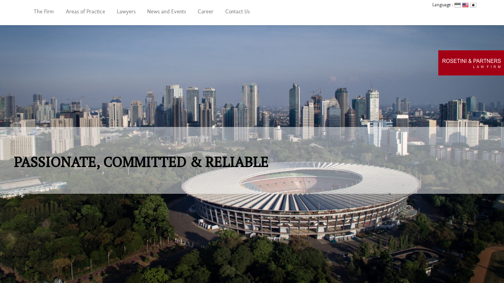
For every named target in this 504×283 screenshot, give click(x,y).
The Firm (43, 11)
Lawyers (126, 11)
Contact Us (237, 11)
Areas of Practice (85, 11)
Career (205, 11)
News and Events (166, 11)
